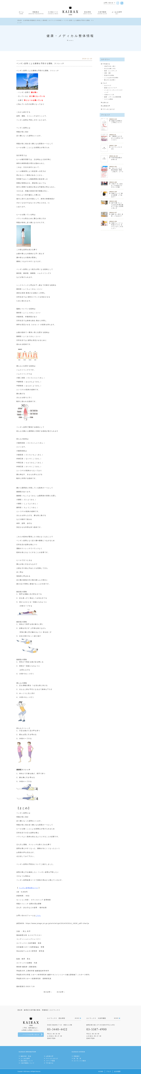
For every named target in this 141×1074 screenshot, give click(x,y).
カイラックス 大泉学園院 (26, 943)
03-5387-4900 (96, 1029)
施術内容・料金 (26, 1056)
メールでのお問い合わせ (30, 1034)
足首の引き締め (109, 75)
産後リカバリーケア (110, 87)
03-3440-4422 (57, 1029)
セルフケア (107, 85)
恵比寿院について (27, 1061)
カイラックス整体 (80, 1061)
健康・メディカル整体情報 (112, 97)
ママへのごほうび (109, 109)
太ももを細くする (110, 68)
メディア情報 (50, 1061)
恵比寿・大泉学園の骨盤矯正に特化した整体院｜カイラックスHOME (40, 20)
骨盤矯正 (77, 1056)
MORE (77, 1018)
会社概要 (117, 1071)
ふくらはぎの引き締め (111, 77)
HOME (100, 1071)
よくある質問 (25, 1058)
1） (49, 203)
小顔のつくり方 (109, 94)
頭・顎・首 (77, 1058)
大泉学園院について (27, 1063)
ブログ (105, 83)
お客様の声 (106, 106)
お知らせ (106, 102)
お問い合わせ (109, 3)
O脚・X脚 (107, 73)
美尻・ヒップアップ (110, 70)
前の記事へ (48, 992)
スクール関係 (108, 99)
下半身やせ (106, 64)
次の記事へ (61, 992)
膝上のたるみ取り (110, 80)
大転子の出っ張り (110, 66)
